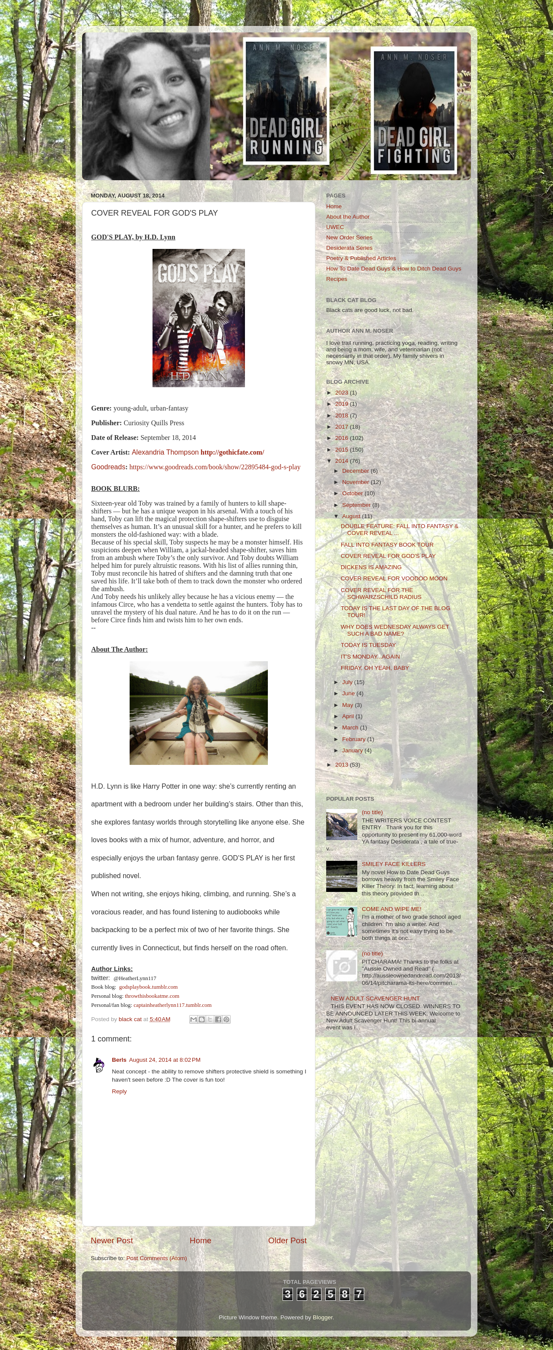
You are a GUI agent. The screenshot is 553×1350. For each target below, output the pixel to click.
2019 (342, 404)
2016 (342, 438)
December (356, 471)
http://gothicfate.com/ (232, 452)
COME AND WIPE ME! (391, 909)
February (354, 739)
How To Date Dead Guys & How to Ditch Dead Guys (393, 268)
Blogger (323, 1317)
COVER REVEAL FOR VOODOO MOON (394, 578)
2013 (342, 764)
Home (200, 1240)
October (353, 493)
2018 (342, 415)
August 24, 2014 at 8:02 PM (165, 1060)
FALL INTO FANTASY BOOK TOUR (387, 544)
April (349, 716)
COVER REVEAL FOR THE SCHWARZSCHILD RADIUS (381, 593)
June (349, 693)
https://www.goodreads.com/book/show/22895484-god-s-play (215, 467)
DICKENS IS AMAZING (371, 567)
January (353, 750)
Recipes (336, 279)
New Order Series (349, 237)
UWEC (335, 227)
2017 (342, 426)
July (348, 682)
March (351, 727)
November (356, 482)
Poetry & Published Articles (361, 258)
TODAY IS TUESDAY (368, 645)
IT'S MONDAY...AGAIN (370, 656)
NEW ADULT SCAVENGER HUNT (375, 998)
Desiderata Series (349, 248)
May (348, 705)
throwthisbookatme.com (152, 996)
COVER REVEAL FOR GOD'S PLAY (388, 556)
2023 (342, 392)
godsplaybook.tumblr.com (148, 987)
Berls (119, 1060)
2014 (342, 461)
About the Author (348, 216)
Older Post (287, 1240)
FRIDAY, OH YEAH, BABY (375, 668)
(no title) (372, 812)
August (352, 516)
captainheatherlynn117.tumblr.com (172, 1005)
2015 (342, 449)
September (357, 505)
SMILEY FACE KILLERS (394, 864)
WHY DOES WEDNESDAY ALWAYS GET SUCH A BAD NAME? (395, 630)
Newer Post (112, 1240)
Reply (119, 1091)
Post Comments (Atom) (157, 1258)
